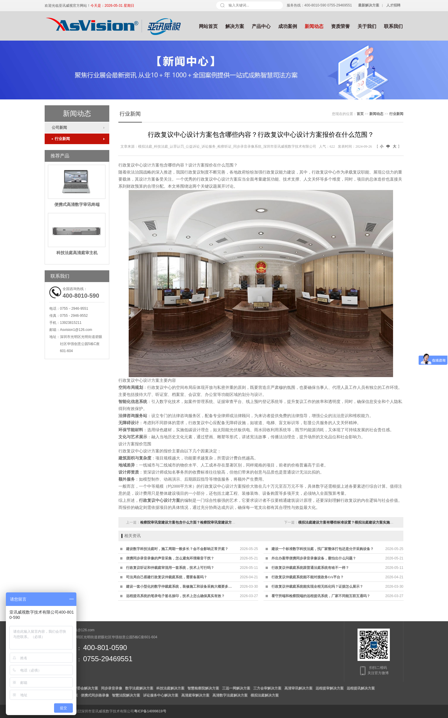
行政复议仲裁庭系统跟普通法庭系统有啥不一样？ (310, 568)
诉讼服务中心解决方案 (160, 695)
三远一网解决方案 (236, 688)
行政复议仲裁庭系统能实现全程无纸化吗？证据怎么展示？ (317, 586)
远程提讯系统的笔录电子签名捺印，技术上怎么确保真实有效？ (175, 596)
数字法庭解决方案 (139, 688)
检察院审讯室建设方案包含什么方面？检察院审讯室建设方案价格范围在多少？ (202, 522)
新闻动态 (314, 26)
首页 (360, 114)
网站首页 (208, 26)
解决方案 (234, 26)
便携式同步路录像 (95, 695)
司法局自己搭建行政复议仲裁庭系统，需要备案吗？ (166, 577)
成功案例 (287, 26)
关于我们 (367, 26)
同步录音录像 (111, 688)
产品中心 (261, 26)
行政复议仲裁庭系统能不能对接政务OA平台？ (307, 577)
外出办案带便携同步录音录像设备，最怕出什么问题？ (313, 558)
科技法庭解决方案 (170, 688)
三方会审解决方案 (267, 688)
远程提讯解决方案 (361, 688)
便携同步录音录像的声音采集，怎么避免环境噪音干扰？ (170, 558)
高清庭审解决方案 (195, 695)
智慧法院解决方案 (126, 695)
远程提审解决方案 (330, 688)
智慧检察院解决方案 (203, 688)
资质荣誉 (340, 26)
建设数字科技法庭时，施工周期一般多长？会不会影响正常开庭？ (177, 549)
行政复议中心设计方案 (159, 500)
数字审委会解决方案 (82, 688)
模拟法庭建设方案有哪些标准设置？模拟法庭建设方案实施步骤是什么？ (354, 522)
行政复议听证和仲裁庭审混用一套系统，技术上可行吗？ (170, 568)
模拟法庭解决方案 (265, 695)
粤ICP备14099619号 (150, 711)
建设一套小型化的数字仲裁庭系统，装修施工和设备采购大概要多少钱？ (180, 586)
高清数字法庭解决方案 (230, 695)
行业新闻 (61, 138)
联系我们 (393, 26)
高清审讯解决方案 (298, 688)
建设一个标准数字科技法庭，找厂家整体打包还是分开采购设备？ (322, 549)
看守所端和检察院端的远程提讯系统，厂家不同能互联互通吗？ (320, 596)
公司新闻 (59, 127)
